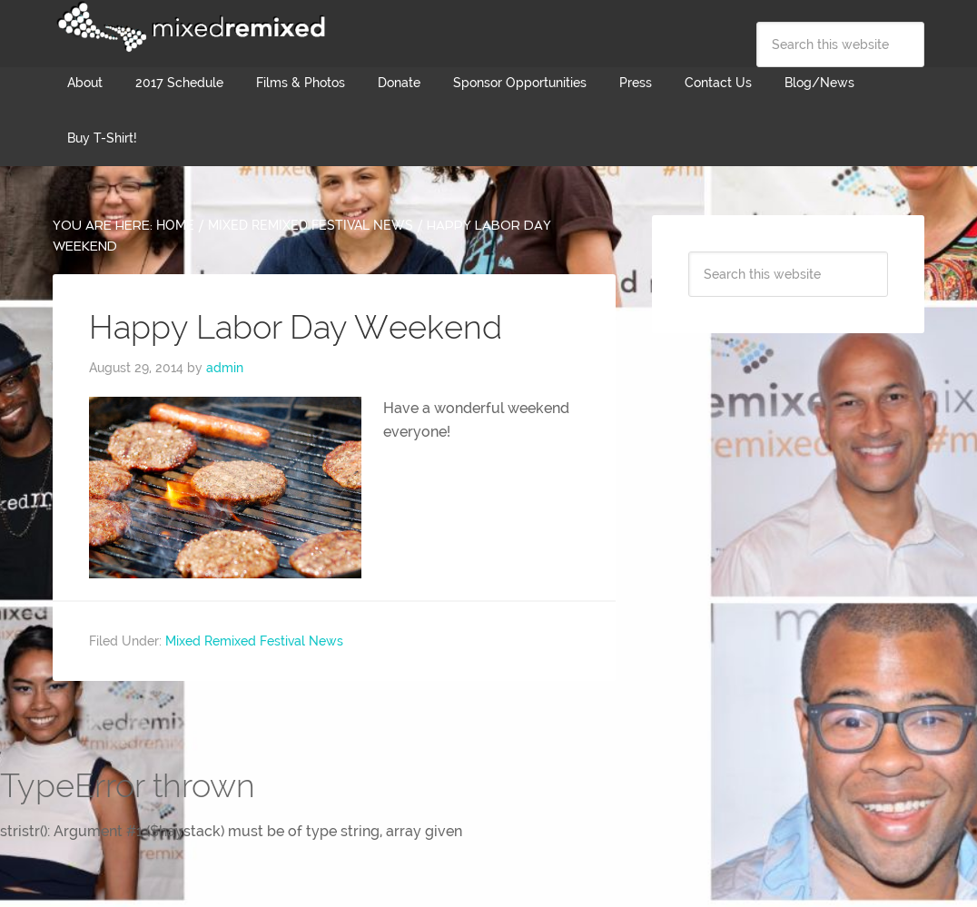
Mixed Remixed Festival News (254, 641)
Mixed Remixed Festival (189, 27)
